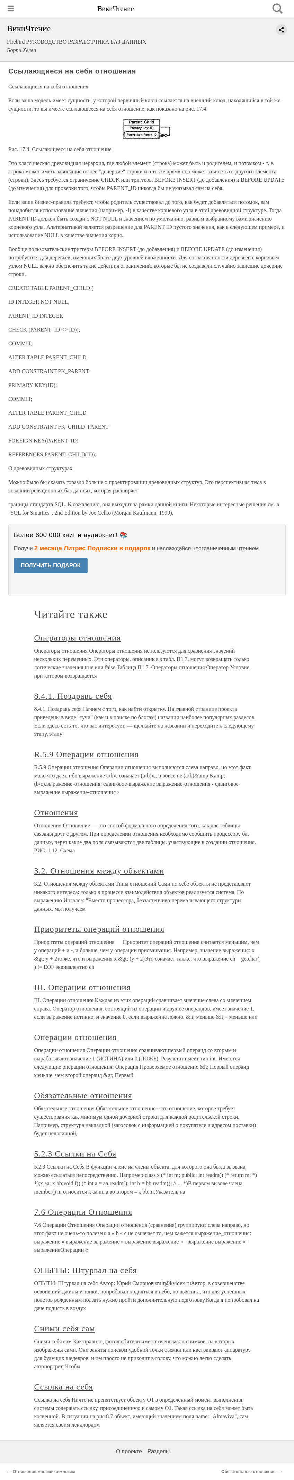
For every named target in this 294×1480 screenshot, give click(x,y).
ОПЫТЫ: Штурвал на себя (85, 1270)
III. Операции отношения (82, 987)
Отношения (56, 812)
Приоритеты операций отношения (99, 928)
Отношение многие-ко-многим (44, 1471)
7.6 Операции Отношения (83, 1211)
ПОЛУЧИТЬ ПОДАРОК (51, 565)
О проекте (129, 1451)
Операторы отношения (77, 637)
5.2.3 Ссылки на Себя (75, 1153)
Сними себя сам (64, 1328)
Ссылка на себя (63, 1386)
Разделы (159, 1451)
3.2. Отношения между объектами (99, 870)
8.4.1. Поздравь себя (73, 695)
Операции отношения (75, 1037)
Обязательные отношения (83, 1095)
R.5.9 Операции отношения (86, 754)
